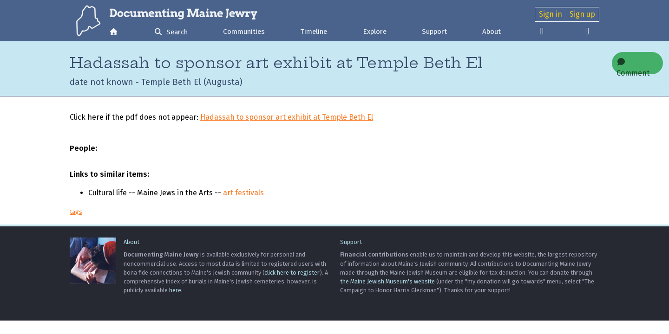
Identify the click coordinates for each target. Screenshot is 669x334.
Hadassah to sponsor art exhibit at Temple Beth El (286, 117)
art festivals (243, 192)
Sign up (582, 14)
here (175, 290)
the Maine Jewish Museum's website (387, 281)
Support (434, 31)
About (491, 31)
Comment (633, 66)
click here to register (292, 272)
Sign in (550, 14)
